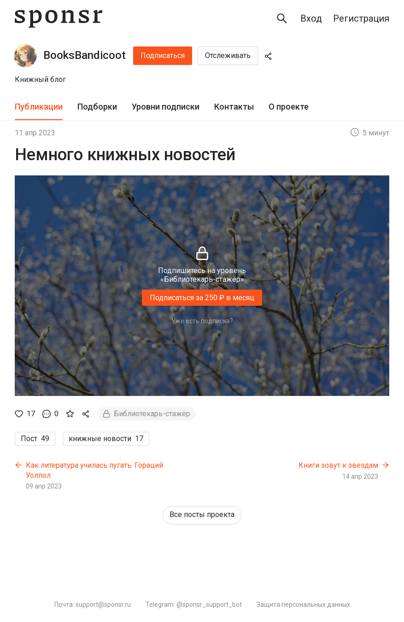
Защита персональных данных (303, 604)
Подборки (97, 106)
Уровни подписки (165, 106)
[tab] (39, 107)
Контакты (234, 106)
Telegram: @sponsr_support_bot (194, 604)
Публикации (39, 106)
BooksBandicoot (84, 55)
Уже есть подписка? (202, 321)
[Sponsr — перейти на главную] (58, 19)
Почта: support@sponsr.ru (92, 604)
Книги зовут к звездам (338, 465)
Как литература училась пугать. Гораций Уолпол (94, 470)
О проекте (289, 106)
